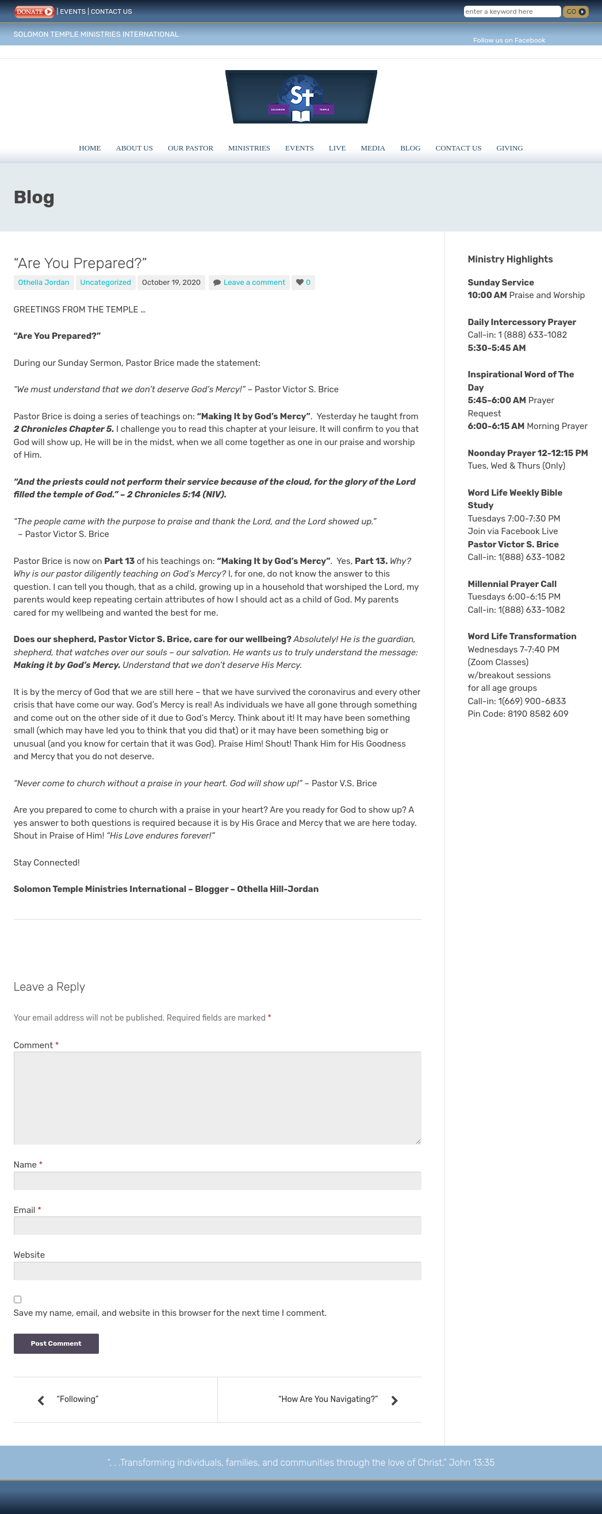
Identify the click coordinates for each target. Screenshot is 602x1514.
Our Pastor (190, 148)
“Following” (78, 1399)
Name (28, 1165)
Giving (510, 148)
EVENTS (73, 11)
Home (90, 148)
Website (29, 1255)
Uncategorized (106, 282)
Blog (410, 148)
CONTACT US (111, 11)
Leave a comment (254, 282)
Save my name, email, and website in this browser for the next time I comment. (170, 1313)
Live (337, 148)
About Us (134, 148)
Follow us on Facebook (509, 40)
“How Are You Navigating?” (328, 1399)
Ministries (249, 148)
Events (299, 148)
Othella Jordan (44, 282)
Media (373, 148)
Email (27, 1210)
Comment (36, 1045)
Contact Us (459, 148)
